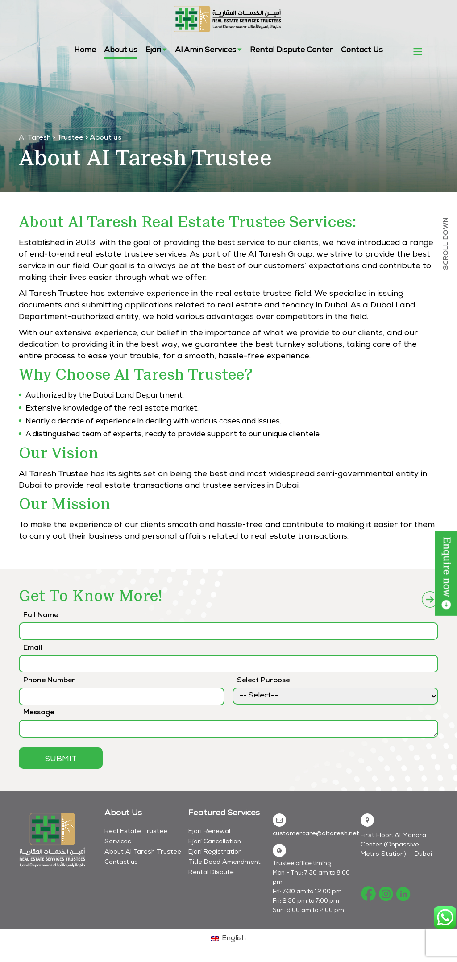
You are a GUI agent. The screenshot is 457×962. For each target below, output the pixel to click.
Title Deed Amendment (224, 862)
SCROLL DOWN (446, 243)
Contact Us (362, 50)
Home (85, 50)
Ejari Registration (215, 852)
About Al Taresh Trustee (142, 852)
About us (120, 50)
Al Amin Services (208, 50)
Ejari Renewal (209, 832)
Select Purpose (263, 680)
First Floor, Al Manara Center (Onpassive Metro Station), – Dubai (396, 845)
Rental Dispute (211, 873)
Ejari (156, 50)
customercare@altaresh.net (316, 834)
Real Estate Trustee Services (135, 837)
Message (38, 713)
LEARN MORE (446, 573)
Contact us (121, 862)
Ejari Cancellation (214, 842)
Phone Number (49, 680)
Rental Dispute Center (291, 50)
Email (32, 648)
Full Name (40, 615)
